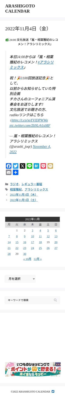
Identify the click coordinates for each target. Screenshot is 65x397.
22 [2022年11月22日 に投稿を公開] (16, 248)
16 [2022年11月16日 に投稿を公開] (24, 242)
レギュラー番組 (31, 184)
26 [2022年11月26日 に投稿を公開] (48, 248)
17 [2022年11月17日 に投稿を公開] (32, 242)
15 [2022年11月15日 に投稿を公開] (16, 242)
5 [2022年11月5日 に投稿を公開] (48, 230)
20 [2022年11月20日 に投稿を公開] (55, 242)
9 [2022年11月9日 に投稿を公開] (24, 236)
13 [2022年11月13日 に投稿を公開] (55, 236)
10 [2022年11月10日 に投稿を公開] (32, 236)
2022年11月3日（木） (24, 194)
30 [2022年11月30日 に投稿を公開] (24, 254)
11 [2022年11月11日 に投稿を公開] (40, 236)
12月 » (38, 259)
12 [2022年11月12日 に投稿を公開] (48, 236)
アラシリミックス (36, 189)
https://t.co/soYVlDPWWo (29, 120)
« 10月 (27, 259)
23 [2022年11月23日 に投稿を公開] (24, 248)
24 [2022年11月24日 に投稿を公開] (32, 248)
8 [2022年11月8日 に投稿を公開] (17, 236)
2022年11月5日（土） (24, 200)
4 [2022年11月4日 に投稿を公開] (40, 230)
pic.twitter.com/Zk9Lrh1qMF (30, 125)
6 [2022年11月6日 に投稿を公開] (56, 230)
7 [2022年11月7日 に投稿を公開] (9, 236)
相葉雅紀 (16, 189)
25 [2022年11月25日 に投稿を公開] (40, 248)
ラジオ (14, 184)
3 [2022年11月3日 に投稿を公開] (32, 230)
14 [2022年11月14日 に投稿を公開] (9, 242)
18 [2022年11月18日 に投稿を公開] (40, 242)
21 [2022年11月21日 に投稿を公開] (9, 248)
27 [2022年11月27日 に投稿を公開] (55, 248)
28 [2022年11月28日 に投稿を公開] (9, 254)
